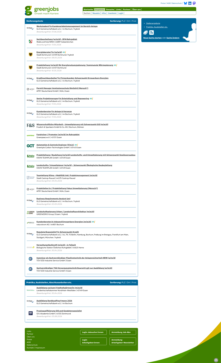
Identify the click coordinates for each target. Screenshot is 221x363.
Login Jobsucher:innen (92, 332)
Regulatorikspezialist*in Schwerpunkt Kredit (58, 232)
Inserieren (112, 13)
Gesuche (110, 9)
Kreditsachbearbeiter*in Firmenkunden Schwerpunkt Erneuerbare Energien (73, 78)
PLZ (123, 21)
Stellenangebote (153, 23)
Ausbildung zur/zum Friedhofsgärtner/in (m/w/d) (59, 288)
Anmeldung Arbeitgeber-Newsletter (122, 341)
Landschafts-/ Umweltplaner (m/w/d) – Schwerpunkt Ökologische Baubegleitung (74, 165)
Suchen (87, 13)
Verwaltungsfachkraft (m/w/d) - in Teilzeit (56, 245)
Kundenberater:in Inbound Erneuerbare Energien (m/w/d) (64, 222)
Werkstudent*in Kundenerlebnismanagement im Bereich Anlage (67, 26)
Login (120, 13)
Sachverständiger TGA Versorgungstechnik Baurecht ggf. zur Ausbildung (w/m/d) (74, 268)
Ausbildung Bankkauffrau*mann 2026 (54, 300)
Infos (104, 13)
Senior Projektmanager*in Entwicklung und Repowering (63, 98)
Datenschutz (177, 3)
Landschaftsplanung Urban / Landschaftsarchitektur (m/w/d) (65, 211)
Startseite (88, 9)
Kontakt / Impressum (36, 348)
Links (118, 9)
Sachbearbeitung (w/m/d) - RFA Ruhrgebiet (57, 39)
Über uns (136, 9)
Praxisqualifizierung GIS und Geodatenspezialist (59, 311)
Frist (134, 21)
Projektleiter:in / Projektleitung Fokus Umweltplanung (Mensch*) (67, 188)
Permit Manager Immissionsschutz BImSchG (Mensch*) (62, 88)
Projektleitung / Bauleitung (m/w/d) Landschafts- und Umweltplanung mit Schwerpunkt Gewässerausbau (86, 155)
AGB (168, 3)
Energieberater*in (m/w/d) (49, 52)
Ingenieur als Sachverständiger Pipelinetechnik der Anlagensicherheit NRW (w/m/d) (76, 258)
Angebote (99, 9)
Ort (128, 21)
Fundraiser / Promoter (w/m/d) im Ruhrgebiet (58, 134)
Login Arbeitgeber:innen (91, 341)
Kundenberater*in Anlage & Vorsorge (54, 111)
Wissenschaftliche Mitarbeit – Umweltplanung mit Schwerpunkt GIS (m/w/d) (72, 124)
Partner (126, 9)
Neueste (96, 13)
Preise (163, 3)
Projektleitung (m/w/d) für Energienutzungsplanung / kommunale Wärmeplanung (75, 65)
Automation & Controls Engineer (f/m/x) (55, 145)
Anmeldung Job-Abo (121, 332)
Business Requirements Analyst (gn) (53, 198)
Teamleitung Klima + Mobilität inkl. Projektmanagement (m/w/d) (67, 175)
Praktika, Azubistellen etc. (157, 27)
